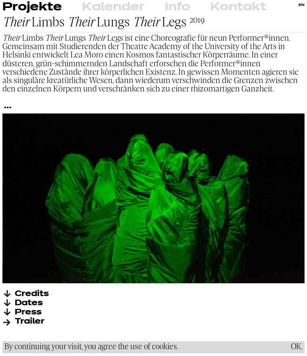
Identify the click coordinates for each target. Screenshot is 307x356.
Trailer (29, 321)
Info (177, 7)
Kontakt (238, 7)
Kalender (113, 7)
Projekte (32, 7)
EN (302, 5)
